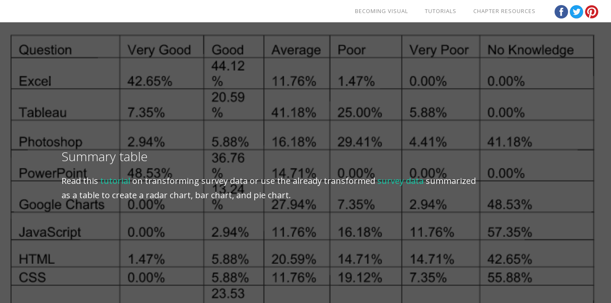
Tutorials (440, 11)
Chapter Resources (504, 11)
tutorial (115, 180)
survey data (400, 180)
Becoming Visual (381, 11)
